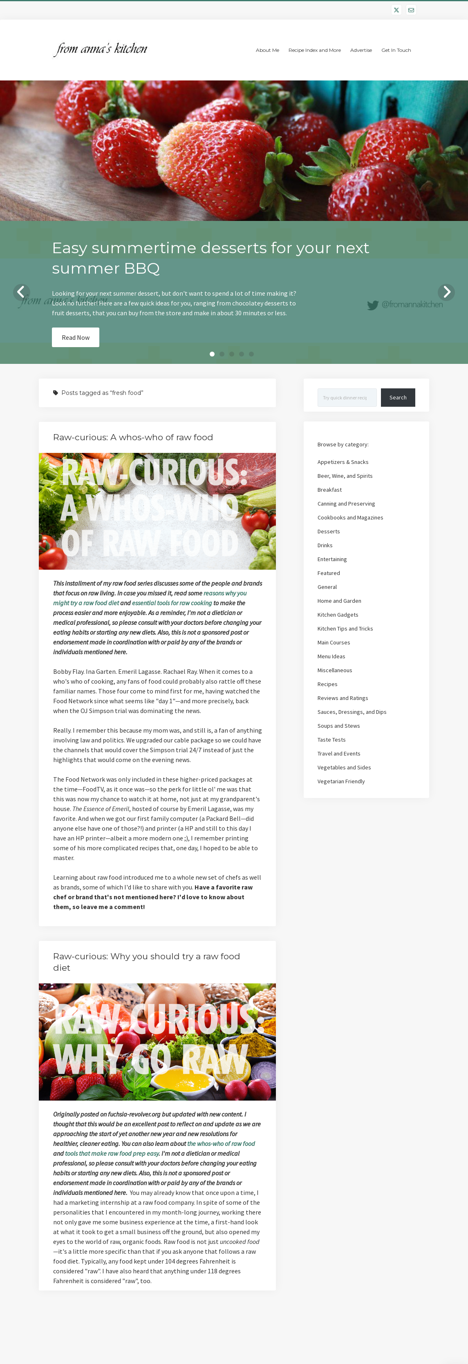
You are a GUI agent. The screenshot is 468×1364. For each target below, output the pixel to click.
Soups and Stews (339, 725)
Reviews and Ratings (343, 698)
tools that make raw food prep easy (112, 1153)
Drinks (325, 545)
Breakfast (330, 489)
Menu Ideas (331, 656)
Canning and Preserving (346, 503)
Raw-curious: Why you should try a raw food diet (157, 1042)
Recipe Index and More (315, 50)
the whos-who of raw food (221, 1143)
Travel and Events (339, 753)
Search (398, 397)
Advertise (361, 50)
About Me (267, 50)
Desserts (329, 531)
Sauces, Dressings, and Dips (352, 711)
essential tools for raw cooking (172, 603)
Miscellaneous (335, 670)
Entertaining (332, 559)
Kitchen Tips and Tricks (345, 628)
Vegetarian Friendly (341, 781)
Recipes (328, 684)
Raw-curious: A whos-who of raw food (133, 437)
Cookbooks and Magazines (350, 517)
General (327, 587)
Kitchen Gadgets (338, 614)
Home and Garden (339, 600)
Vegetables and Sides (344, 767)
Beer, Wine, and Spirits (345, 475)
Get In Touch (396, 50)
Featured (329, 573)
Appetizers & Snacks (343, 462)
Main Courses (334, 642)
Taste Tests (332, 739)
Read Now (76, 337)
